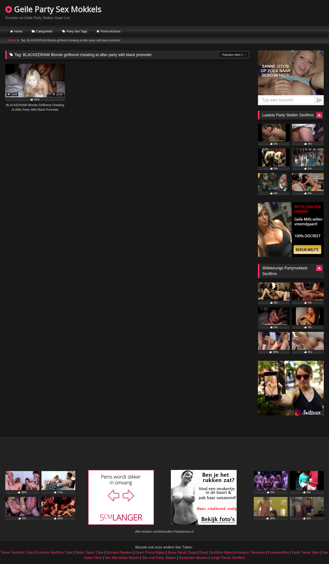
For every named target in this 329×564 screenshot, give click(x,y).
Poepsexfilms (278, 552)
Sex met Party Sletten (159, 558)
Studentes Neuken (193, 558)
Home (18, 31)
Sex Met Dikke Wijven (122, 558)
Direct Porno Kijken (150, 552)
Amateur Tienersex (250, 552)
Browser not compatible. (272, 12)
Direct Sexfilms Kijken (216, 552)
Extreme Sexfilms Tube (54, 552)
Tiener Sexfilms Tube (17, 552)
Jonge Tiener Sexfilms (228, 558)
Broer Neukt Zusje (182, 552)
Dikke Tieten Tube (89, 552)
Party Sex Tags (76, 31)
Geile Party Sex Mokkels (53, 9)
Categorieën (44, 31)
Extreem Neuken (119, 552)
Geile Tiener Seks (306, 552)
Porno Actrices (110, 31)
